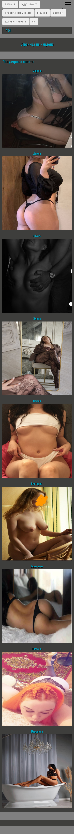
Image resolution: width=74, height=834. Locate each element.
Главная (10, 4)
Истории (58, 12)
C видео (42, 12)
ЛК (33, 21)
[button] (67, 4)
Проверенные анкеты (18, 12)
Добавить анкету (15, 21)
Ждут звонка (29, 4)
